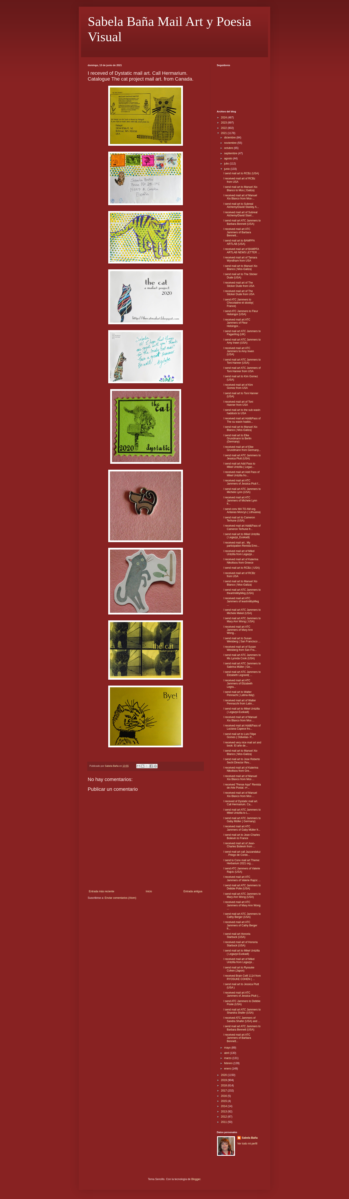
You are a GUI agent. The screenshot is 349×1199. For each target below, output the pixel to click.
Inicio (149, 891)
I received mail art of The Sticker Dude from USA (238, 284)
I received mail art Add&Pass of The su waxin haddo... (242, 420)
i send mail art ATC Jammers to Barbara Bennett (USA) (242, 1028)
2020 (224, 1075)
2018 (224, 1085)
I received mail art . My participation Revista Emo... (241, 544)
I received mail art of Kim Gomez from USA (238, 386)
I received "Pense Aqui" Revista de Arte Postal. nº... (242, 786)
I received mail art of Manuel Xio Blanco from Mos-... (240, 197)
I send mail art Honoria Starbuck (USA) (236, 935)
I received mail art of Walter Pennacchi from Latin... (239, 702)
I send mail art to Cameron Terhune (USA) (239, 519)
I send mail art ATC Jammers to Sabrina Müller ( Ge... (242, 665)
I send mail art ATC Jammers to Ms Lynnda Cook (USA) (242, 656)
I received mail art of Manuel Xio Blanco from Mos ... (240, 719)
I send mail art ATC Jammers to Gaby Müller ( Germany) (242, 820)
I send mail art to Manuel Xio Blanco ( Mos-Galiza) (240, 267)
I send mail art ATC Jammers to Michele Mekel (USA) (242, 611)
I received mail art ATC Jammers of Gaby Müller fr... (241, 828)
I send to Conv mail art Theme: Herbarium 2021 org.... (241, 862)
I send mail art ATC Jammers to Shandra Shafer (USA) (242, 1011)
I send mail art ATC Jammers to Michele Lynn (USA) (242, 490)
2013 (224, 1111)
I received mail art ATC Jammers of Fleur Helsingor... (236, 323)
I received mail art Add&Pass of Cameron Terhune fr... (242, 527)
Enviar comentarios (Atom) (120, 897)
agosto (228, 158)
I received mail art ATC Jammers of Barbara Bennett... (237, 232)
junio (227, 168)
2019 (224, 1080)
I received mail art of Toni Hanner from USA (238, 403)
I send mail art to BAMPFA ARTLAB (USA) (239, 242)
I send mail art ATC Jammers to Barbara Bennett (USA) (242, 222)
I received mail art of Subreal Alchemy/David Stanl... (240, 214)
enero (228, 1068)
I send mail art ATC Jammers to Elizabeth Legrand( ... (242, 673)
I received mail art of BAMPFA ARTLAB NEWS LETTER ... (241, 251)
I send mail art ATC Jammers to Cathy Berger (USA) (242, 915)
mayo (227, 1047)
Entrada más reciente (101, 891)
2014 (224, 1106)
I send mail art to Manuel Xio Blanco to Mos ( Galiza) (240, 188)
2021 (224, 133)
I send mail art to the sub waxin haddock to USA (241, 411)
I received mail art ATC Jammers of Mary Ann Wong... (238, 630)
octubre (229, 148)
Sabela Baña (250, 1137)
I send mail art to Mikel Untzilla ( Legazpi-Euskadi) (241, 710)
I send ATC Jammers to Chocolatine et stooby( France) (238, 303)
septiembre (231, 153)
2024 (224, 117)
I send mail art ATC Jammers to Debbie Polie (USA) (242, 887)
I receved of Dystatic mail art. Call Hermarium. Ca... (240, 803)
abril (227, 1053)
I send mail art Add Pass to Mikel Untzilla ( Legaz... (239, 465)
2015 (224, 1101)
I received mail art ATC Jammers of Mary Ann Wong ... (241, 905)
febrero (228, 1063)
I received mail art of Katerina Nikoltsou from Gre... (240, 769)
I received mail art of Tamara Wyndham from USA (240, 259)
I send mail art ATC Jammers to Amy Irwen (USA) (242, 341)
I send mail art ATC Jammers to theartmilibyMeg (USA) (242, 591)
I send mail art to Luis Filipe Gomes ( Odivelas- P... (239, 735)
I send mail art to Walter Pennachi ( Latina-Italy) (238, 693)
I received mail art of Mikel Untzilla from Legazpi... (238, 553)
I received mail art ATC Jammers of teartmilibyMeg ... (241, 601)
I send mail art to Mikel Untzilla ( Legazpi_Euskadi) (241, 536)
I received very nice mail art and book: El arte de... (242, 744)
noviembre (230, 142)
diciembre (230, 137)
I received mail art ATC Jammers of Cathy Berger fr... (240, 925)
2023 (224, 122)
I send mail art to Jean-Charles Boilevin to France (241, 836)
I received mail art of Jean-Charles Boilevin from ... (239, 845)
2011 (224, 1122)
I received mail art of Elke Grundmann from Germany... (242, 448)
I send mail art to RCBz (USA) (241, 173)
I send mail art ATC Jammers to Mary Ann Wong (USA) (242, 895)
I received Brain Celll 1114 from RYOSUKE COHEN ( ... (242, 977)
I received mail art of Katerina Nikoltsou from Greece (240, 561)
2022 (224, 128)
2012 (224, 1116)
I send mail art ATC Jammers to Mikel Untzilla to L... (242, 811)
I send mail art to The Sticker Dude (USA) (240, 276)
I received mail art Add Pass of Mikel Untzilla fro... (241, 474)
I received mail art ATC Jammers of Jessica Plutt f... (241, 482)
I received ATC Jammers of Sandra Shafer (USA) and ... (241, 1019)
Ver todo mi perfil (247, 1143)
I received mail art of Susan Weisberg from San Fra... (240, 648)
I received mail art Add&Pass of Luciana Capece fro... (242, 727)
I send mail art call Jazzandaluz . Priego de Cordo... (242, 853)
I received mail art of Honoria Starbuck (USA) (240, 944)
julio (227, 163)
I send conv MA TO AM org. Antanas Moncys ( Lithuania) (242, 510)
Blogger (195, 1179)
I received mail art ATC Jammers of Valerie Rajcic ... (242, 878)
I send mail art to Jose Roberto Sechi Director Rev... (241, 761)
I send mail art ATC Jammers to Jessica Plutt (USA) (242, 457)
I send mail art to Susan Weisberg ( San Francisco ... (241, 640)
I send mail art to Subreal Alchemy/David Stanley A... (241, 205)
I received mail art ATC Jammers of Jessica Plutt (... (241, 994)
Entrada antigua (192, 891)
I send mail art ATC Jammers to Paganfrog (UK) (242, 333)
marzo (228, 1058)
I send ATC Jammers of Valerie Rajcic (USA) (241, 870)
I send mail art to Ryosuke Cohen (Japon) (238, 969)
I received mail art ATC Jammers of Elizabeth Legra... (237, 683)
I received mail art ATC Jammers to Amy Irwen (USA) (238, 351)
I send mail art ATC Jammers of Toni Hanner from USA (242, 369)
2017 (224, 1090)
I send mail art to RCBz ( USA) (241, 567)
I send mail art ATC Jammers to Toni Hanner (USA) (242, 361)
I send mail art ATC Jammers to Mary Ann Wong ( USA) (242, 620)
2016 (224, 1096)
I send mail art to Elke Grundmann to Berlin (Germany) (237, 438)
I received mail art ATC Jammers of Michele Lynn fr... (240, 500)
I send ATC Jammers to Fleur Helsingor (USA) (240, 313)
